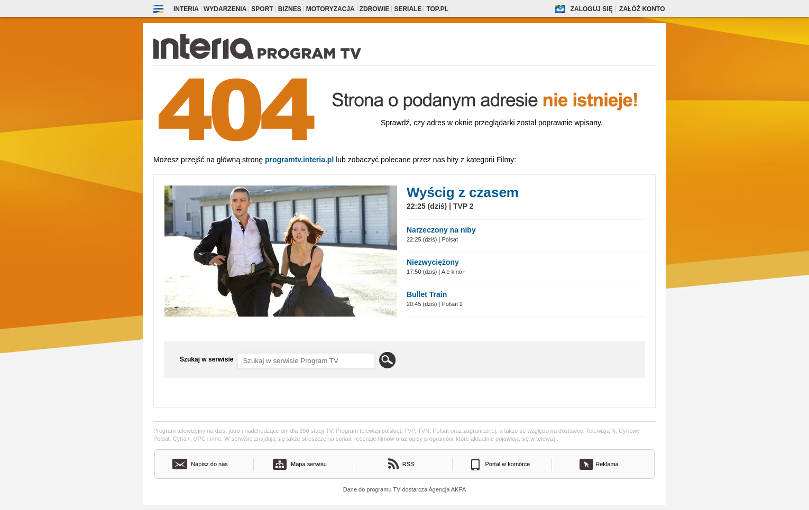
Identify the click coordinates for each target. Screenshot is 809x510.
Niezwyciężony (433, 262)
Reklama (606, 464)
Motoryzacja (330, 9)
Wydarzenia (225, 9)
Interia (186, 9)
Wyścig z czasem (463, 192)
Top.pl (437, 9)
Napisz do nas (209, 464)
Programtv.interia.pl (299, 159)
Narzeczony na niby (441, 230)
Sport (262, 9)
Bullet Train (427, 294)
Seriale (407, 9)
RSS (408, 464)
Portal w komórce (507, 464)
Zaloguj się (592, 9)
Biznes (289, 9)
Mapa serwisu (309, 464)
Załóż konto (642, 9)
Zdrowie (375, 9)
